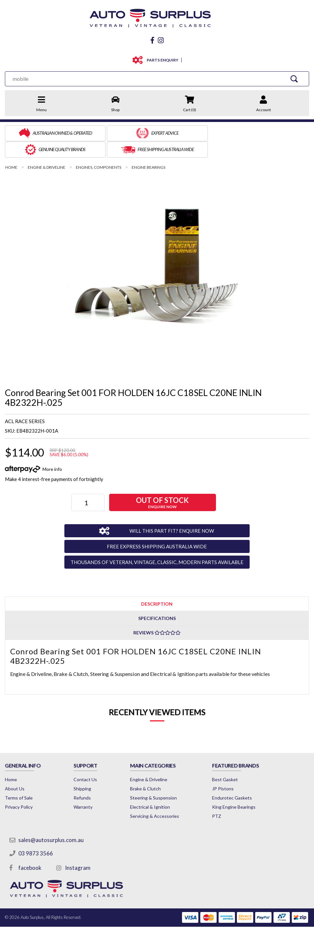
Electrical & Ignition (158, 789)
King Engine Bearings (245, 789)
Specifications (157, 600)
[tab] (157, 585)
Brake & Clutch (153, 770)
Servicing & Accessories (162, 798)
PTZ (228, 798)
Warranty (86, 789)
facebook (30, 849)
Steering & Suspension (161, 780)
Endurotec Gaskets (244, 780)
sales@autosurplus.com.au (51, 821)
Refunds (86, 780)
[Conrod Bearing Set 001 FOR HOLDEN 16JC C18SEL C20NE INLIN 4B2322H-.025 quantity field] (88, 484)
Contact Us (89, 761)
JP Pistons (234, 770)
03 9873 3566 (36, 835)
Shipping (86, 770)
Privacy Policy (19, 789)
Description (157, 585)
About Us (15, 770)
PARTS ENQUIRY (161, 58)
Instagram (78, 849)
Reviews (157, 614)
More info (52, 451)
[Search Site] (295, 77)
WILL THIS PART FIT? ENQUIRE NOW (168, 512)
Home (11, 761)
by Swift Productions (261, 921)
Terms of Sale (19, 780)
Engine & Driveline (156, 761)
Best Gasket (237, 761)
